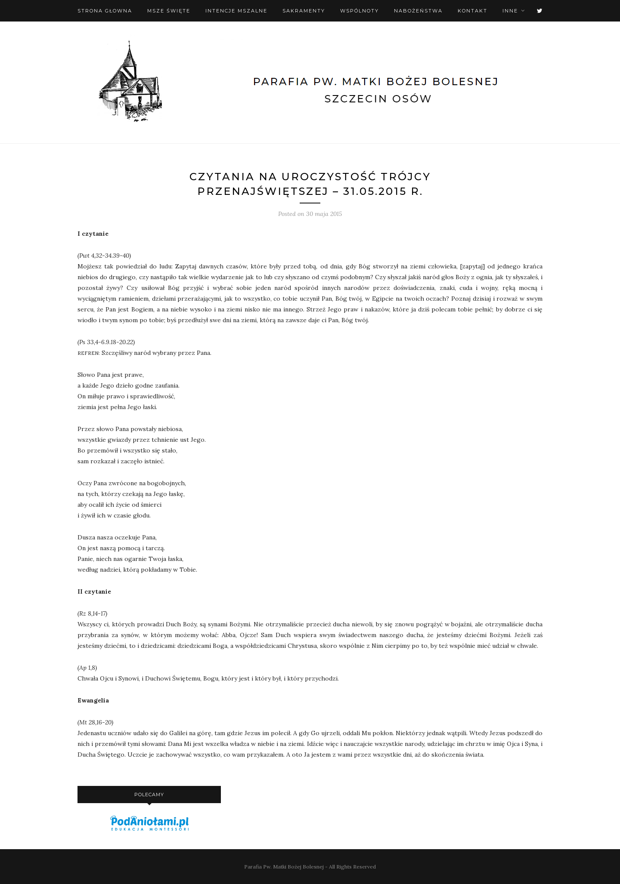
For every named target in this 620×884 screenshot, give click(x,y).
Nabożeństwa (418, 11)
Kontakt (472, 11)
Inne (510, 11)
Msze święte (168, 11)
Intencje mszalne (236, 11)
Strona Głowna (105, 11)
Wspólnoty (359, 11)
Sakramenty (303, 11)
